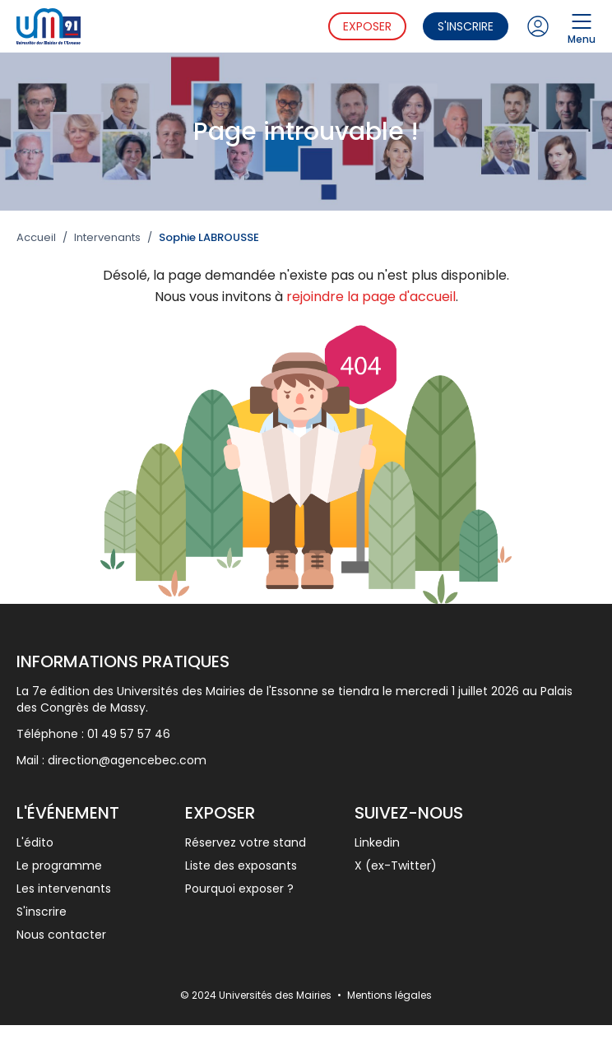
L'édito (34, 842)
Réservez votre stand (245, 842)
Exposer (367, 26)
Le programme (59, 865)
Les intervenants (63, 888)
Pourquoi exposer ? (239, 888)
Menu (582, 26)
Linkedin (377, 842)
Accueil (36, 237)
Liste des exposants (241, 865)
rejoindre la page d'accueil (371, 296)
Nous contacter (61, 934)
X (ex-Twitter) (396, 865)
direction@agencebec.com (127, 760)
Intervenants (107, 237)
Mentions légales (389, 995)
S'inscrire (466, 26)
